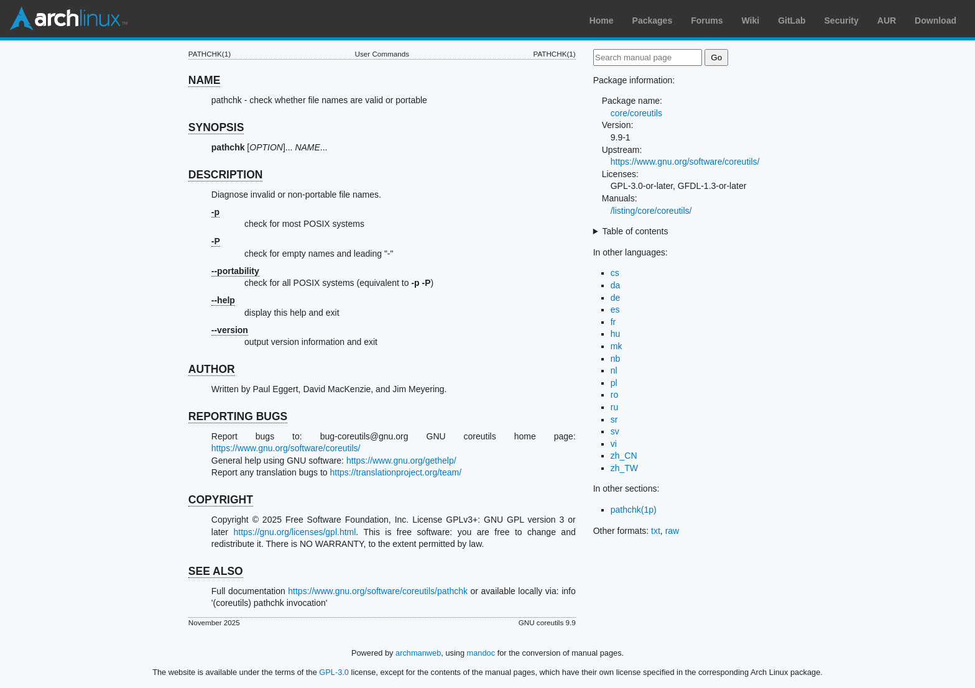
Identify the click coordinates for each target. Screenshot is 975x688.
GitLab (791, 20)
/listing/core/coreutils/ (651, 211)
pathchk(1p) (634, 510)
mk (616, 346)
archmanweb (418, 653)
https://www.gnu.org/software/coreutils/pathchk (378, 591)
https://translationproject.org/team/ (395, 472)
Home (601, 20)
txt (655, 531)
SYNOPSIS (216, 127)
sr (614, 419)
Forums (707, 20)
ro (614, 395)
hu (616, 334)
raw (672, 531)
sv (615, 431)
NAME (204, 80)
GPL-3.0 (334, 672)
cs (615, 273)
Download (935, 20)
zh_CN (624, 456)
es (615, 309)
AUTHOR (211, 369)
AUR (886, 20)
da (616, 285)
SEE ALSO (215, 571)
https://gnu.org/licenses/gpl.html (294, 532)
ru (614, 407)
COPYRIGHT (220, 499)
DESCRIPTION (225, 174)
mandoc (481, 653)
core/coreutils (636, 113)
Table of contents (635, 231)
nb (616, 359)
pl (614, 383)
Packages (652, 20)
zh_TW (624, 468)
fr (613, 322)
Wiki (751, 20)
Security (842, 20)
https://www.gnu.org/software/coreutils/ (286, 448)
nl (614, 370)
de (616, 298)
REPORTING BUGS (237, 416)
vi (614, 444)
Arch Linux (68, 18)
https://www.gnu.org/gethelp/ (401, 461)
